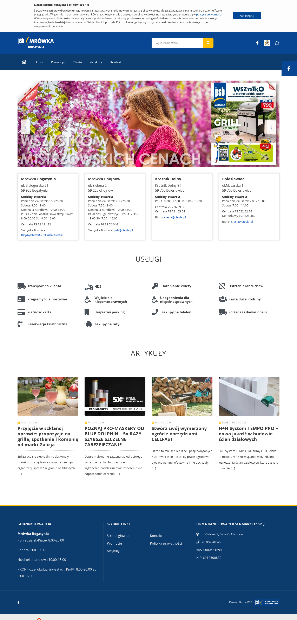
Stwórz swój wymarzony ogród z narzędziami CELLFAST (179, 432)
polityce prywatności (209, 14)
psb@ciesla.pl (123, 229)
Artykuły (96, 61)
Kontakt (115, 61)
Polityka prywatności (166, 542)
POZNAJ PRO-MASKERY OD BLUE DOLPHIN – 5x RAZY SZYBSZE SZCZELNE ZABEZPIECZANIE (114, 435)
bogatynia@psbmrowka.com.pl (42, 234)
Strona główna (118, 534)
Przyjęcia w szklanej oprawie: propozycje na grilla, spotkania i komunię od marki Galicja (48, 435)
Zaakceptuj (247, 16)
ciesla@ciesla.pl (175, 216)
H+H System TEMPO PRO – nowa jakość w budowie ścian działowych (248, 432)
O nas (38, 61)
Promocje (58, 61)
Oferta (77, 61)
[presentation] (25, 126)
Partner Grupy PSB (240, 601)
